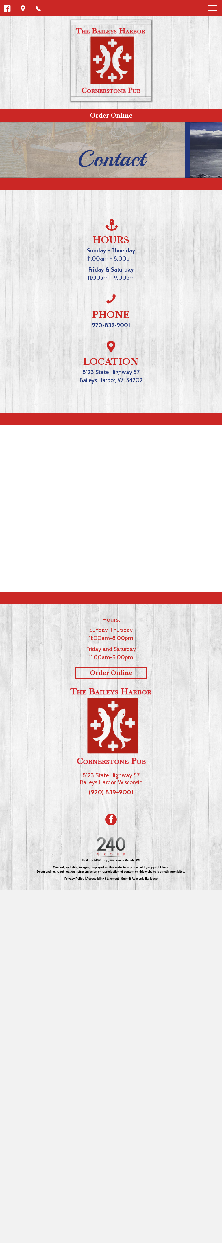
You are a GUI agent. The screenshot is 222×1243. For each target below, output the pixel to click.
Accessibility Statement (102, 878)
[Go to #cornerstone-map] (111, 347)
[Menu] (212, 8)
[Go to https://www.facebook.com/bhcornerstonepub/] (111, 819)
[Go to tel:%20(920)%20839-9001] (111, 299)
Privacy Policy (74, 878)
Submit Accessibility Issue (139, 878)
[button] (7, 8)
